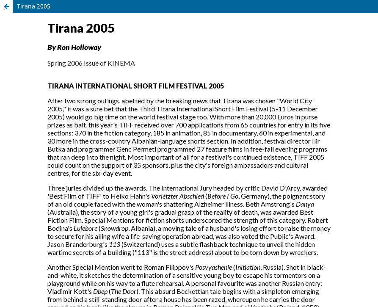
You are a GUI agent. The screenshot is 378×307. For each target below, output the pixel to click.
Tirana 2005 (33, 6)
